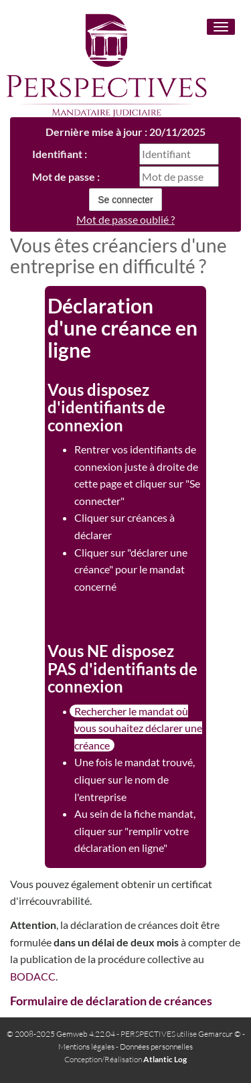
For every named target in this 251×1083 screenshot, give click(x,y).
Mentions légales (86, 1046)
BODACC (33, 976)
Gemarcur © (219, 1034)
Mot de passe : (66, 176)
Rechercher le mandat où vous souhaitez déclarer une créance (138, 728)
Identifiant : (59, 153)
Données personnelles (156, 1046)
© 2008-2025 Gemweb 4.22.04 (61, 1034)
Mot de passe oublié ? (125, 219)
